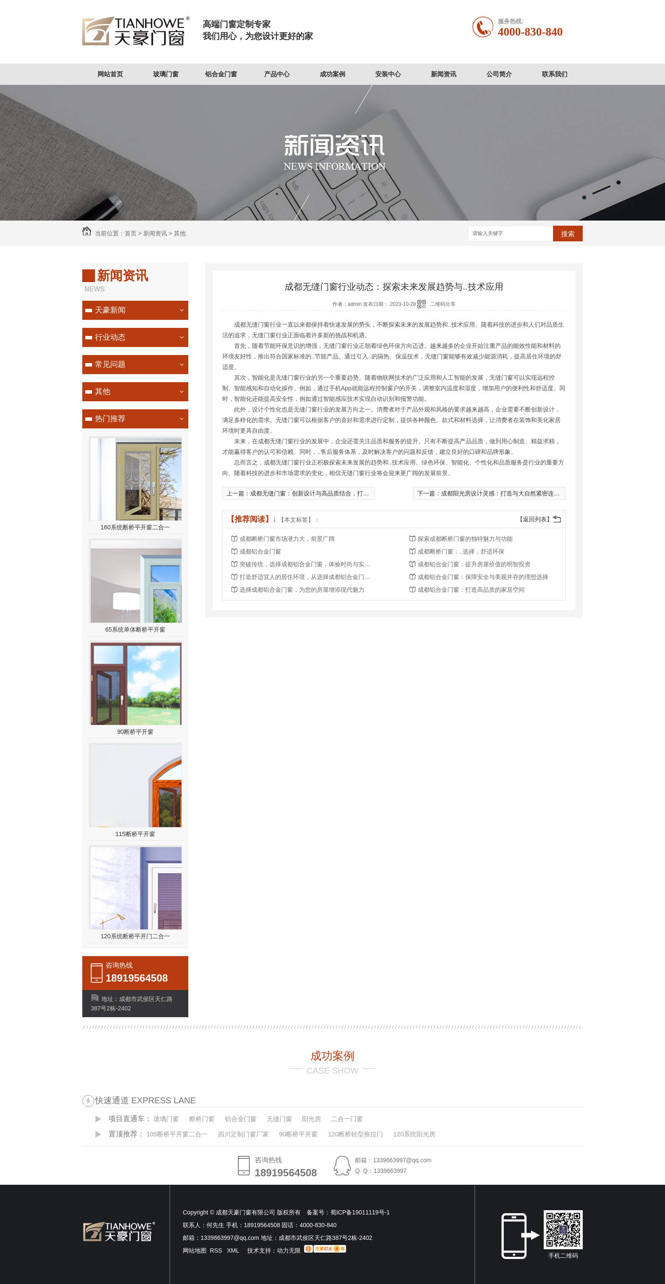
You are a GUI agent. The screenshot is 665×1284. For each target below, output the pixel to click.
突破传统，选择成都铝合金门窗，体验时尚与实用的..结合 (307, 564)
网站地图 (195, 1250)
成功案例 (332, 74)
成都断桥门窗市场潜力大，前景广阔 (287, 538)
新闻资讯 (443, 74)
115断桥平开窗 (135, 834)
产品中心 (277, 74)
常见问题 (110, 364)
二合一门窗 (347, 1118)
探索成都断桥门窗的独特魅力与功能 (465, 538)
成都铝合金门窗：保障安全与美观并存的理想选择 (483, 576)
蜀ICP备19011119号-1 (360, 1212)
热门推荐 (110, 418)
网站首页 (110, 74)
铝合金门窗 (221, 74)
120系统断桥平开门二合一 (135, 936)
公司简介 (499, 74)
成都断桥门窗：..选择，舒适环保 (461, 551)
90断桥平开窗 (135, 731)
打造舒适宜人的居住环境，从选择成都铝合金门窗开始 (307, 576)
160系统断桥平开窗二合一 (135, 527)
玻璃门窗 (166, 74)
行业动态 (110, 337)
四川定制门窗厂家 (243, 1134)
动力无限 (289, 1250)
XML (233, 1250)
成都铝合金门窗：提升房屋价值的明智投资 (474, 564)
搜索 (568, 234)
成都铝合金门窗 (260, 551)
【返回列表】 (535, 519)
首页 (131, 233)
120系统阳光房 (414, 1134)
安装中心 (388, 74)
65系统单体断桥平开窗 (135, 629)
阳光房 (311, 1118)
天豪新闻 (110, 310)
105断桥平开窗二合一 (177, 1134)
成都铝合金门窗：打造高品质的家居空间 (471, 589)
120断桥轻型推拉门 (355, 1134)
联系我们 (554, 74)
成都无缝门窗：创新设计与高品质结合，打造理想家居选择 (327, 493)
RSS (217, 1250)
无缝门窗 (279, 1118)
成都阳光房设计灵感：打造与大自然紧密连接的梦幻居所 (515, 493)
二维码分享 (442, 304)
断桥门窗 (202, 1118)
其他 (180, 233)
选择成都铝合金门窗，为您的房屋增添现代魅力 (302, 589)
